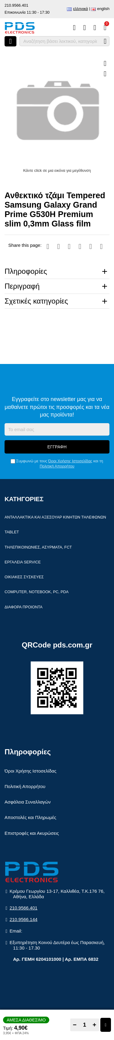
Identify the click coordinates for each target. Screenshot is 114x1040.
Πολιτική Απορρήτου (57, 466)
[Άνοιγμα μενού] (10, 41)
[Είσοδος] (94, 27)
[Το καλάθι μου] (105, 27)
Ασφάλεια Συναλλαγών (28, 801)
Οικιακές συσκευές (24, 577)
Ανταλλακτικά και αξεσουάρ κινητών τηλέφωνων (55, 517)
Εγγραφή (57, 446)
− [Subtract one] (75, 1024)
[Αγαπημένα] (84, 27)
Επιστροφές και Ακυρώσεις (32, 833)
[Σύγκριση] (74, 27)
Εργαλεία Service (23, 562)
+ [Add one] (94, 1024)
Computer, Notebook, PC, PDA (36, 592)
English (103, 8)
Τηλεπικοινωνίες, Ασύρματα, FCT (38, 547)
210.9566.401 (16, 5)
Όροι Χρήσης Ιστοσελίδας (70, 461)
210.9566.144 (23, 919)
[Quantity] (84, 1024)
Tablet (12, 532)
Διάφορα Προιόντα (24, 607)
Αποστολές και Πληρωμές (30, 817)
